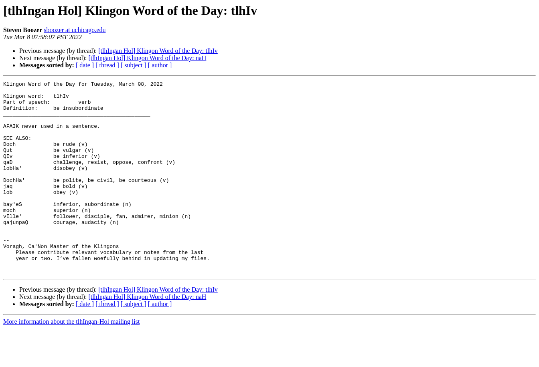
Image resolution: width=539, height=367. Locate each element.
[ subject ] (133, 65)
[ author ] (160, 65)
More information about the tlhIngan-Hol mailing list (71, 360)
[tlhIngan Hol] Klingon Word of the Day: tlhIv (157, 50)
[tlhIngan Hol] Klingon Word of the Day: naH (147, 57)
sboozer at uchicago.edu (74, 29)
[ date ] (85, 65)
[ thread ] (107, 65)
